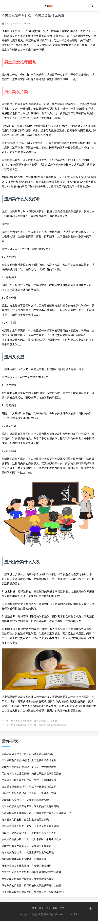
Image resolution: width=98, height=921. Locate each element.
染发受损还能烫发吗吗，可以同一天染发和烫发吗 (29, 786)
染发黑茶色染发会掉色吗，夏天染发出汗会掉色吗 (29, 760)
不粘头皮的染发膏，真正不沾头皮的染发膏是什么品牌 (31, 885)
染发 (41, 908)
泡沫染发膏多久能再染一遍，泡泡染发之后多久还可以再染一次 (36, 813)
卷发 (55, 908)
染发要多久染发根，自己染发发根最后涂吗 (25, 819)
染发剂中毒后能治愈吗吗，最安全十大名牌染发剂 (29, 766)
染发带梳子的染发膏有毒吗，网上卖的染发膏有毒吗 (30, 806)
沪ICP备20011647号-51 (67, 914)
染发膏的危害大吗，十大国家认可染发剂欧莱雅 (28, 852)
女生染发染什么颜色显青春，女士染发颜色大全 (28, 878)
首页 (34, 908)
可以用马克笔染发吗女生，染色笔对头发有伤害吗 (29, 832)
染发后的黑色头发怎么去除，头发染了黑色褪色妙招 (30, 826)
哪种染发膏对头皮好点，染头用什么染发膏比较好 (29, 793)
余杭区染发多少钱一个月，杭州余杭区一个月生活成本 (31, 839)
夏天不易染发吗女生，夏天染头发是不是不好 (34, 721)
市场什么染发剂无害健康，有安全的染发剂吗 (26, 865)
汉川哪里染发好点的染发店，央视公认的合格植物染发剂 (33, 892)
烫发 (48, 908)
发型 (62, 908)
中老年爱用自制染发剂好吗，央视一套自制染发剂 (29, 780)
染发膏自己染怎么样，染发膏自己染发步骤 (25, 799)
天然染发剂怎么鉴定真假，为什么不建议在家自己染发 (31, 773)
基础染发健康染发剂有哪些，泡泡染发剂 (24, 859)
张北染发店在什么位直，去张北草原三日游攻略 (28, 753)
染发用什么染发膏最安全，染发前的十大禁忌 (26, 845)
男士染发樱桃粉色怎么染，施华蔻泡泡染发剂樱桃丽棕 (39, 725)
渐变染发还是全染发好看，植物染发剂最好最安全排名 (31, 872)
